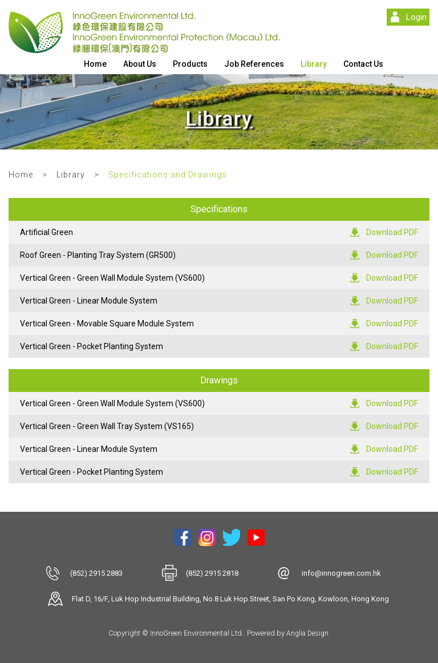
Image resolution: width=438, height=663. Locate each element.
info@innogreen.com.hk (341, 573)
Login (416, 17)
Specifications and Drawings (167, 174)
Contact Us (363, 63)
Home (95, 63)
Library (314, 63)
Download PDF (392, 232)
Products (190, 63)
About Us (139, 63)
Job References (254, 63)
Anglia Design (307, 633)
